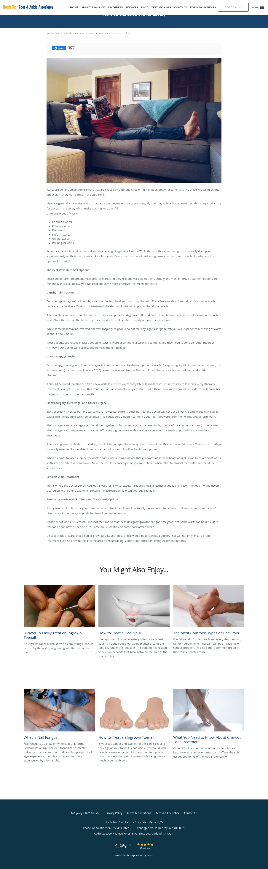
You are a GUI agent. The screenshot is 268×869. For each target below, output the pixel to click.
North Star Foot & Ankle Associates (65, 33)
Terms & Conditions (139, 813)
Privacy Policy (114, 813)
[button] (262, 7)
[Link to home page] (27, 7)
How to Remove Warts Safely (114, 33)
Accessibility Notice (168, 813)
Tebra (150, 855)
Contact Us (190, 813)
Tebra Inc (96, 813)
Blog (91, 33)
